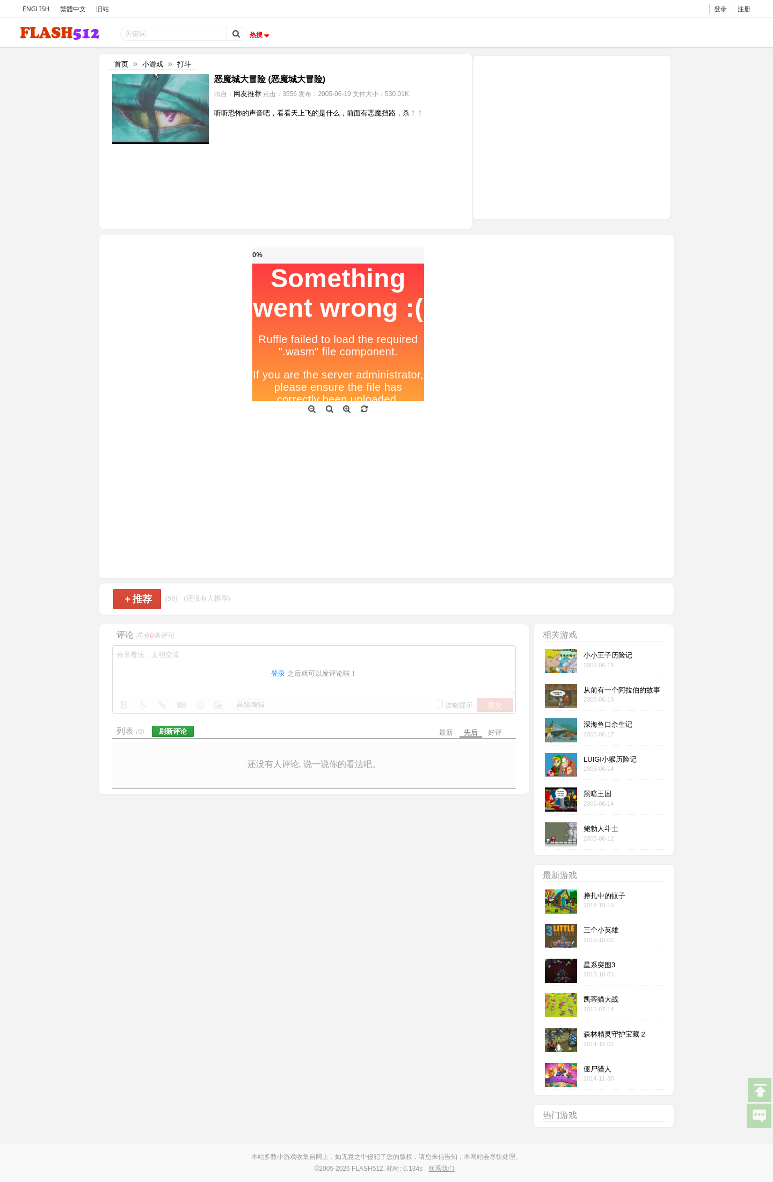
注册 (744, 8)
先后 (471, 732)
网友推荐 (247, 94)
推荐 (138, 599)
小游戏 (152, 64)
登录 (720, 8)
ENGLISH (36, 8)
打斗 (184, 64)
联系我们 (441, 1168)
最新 (446, 732)
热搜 (261, 35)
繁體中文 (73, 8)
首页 (121, 64)
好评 (495, 732)
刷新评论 (173, 731)
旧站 (102, 8)
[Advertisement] (572, 136)
